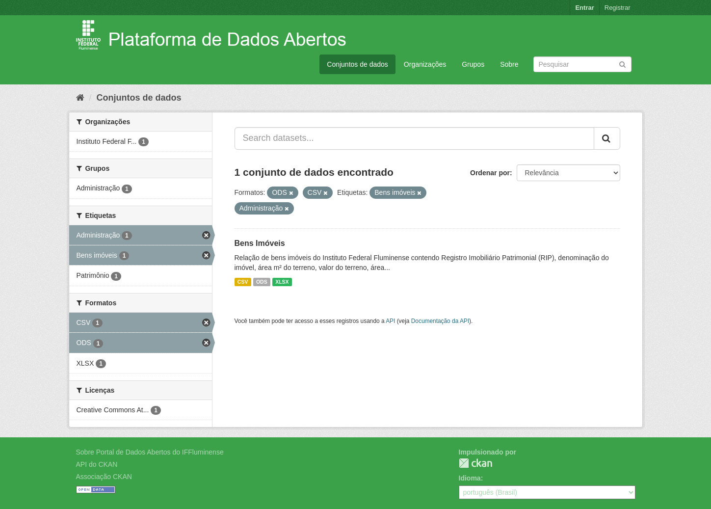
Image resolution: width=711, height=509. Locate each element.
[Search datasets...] (414, 138)
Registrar (618, 7)
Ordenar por (490, 173)
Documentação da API (440, 321)
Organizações (425, 64)
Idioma (470, 478)
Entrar (584, 7)
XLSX (282, 282)
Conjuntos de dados (357, 64)
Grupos (473, 64)
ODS (261, 282)
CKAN (475, 463)
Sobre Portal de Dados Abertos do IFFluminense (150, 452)
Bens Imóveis (260, 243)
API (390, 321)
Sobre (509, 64)
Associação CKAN (104, 477)
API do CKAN (97, 464)
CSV (242, 282)
